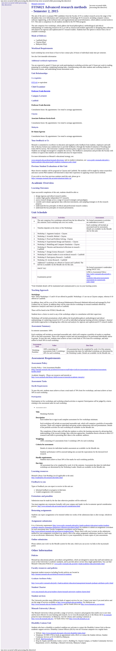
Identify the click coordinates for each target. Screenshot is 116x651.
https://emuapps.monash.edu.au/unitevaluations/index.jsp (51, 178)
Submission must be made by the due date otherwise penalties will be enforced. (59, 500)
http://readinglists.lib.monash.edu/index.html (47, 478)
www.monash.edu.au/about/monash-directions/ (47, 160)
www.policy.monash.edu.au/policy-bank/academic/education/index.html (79, 564)
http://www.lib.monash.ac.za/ (79, 619)
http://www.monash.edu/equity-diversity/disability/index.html (63, 633)
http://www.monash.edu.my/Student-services (47, 604)
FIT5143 (34, 82)
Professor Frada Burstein (40, 91)
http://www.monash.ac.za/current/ (92, 604)
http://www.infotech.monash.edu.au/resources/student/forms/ (52, 531)
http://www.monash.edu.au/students (69, 602)
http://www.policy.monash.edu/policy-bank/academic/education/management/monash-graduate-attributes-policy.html (72, 583)
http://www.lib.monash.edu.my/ (42, 619)
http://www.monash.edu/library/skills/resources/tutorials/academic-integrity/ (58, 377)
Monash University (38, 4)
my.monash (108, 615)
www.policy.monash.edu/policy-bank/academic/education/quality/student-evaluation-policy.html (70, 161)
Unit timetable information (47, 56)
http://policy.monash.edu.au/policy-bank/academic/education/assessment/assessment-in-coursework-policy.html (99, 278)
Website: (39, 633)
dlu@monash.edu (47, 639)
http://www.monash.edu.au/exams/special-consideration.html (58, 506)
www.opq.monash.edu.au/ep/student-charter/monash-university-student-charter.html (60, 592)
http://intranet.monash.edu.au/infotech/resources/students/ (51, 574)
